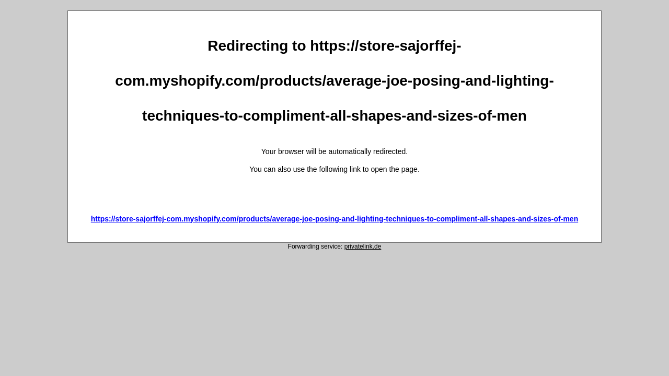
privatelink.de (363, 246)
